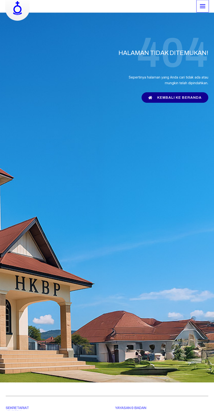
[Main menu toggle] (202, 6)
